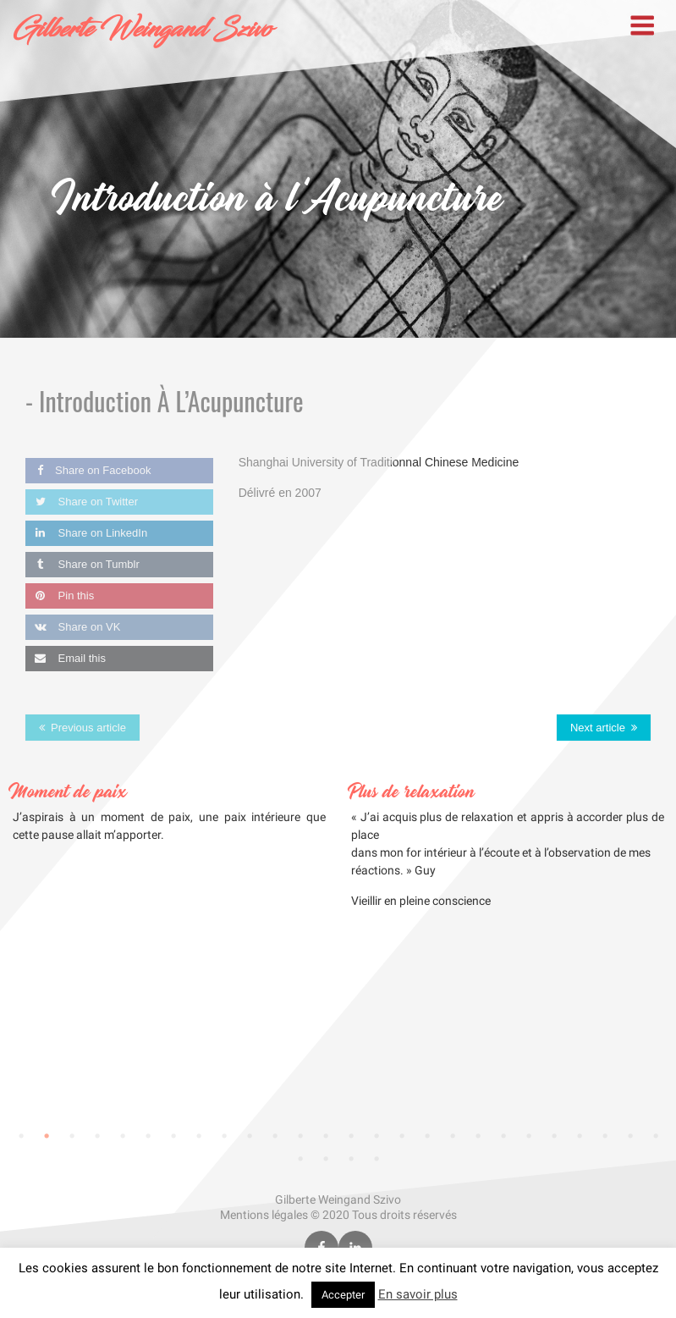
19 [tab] (478, 1136)
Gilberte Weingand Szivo (142, 29)
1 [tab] (21, 1136)
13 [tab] (325, 1136)
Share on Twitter (81, 501)
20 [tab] (503, 1136)
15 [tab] (376, 1136)
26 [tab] (655, 1136)
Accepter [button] (343, 1294)
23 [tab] (579, 1136)
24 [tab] (604, 1136)
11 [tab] (275, 1136)
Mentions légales (264, 1214)
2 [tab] (46, 1136)
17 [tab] (427, 1136)
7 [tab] (173, 1136)
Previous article (88, 727)
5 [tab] (122, 1136)
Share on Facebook (88, 470)
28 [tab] (325, 1158)
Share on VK (72, 626)
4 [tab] (97, 1136)
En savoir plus (418, 1294)
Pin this (59, 595)
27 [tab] (300, 1158)
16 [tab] (401, 1136)
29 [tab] (351, 1158)
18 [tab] (452, 1136)
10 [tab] (249, 1136)
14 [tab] (351, 1136)
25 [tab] (630, 1136)
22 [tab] (554, 1136)
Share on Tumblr (82, 564)
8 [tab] (198, 1136)
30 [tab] (376, 1158)
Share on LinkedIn (86, 533)
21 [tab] (528, 1136)
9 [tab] (224, 1136)
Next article (597, 727)
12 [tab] (300, 1136)
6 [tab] (148, 1136)
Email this (65, 658)
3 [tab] (71, 1136)
